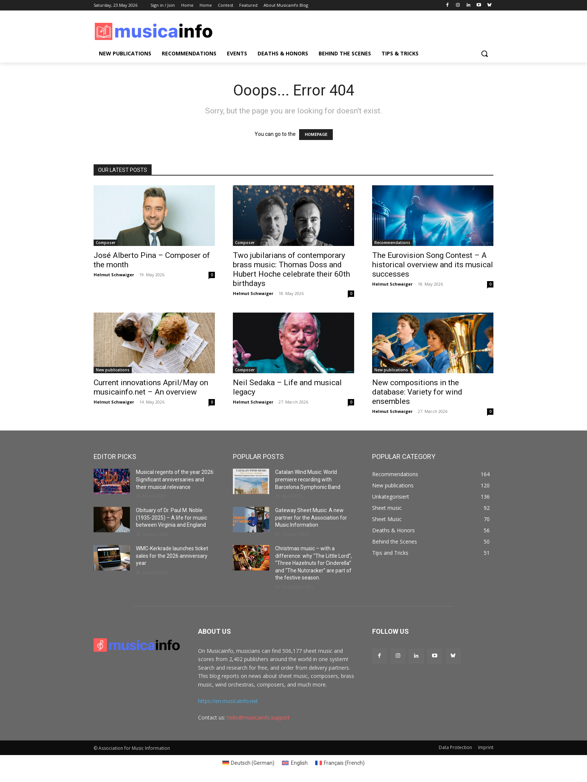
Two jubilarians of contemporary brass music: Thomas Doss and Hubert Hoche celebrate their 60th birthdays (291, 269)
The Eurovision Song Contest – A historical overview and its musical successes (432, 265)
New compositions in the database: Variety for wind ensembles (417, 392)
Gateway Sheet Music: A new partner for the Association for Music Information (311, 517)
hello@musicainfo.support (258, 717)
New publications (113, 369)
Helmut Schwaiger (114, 274)
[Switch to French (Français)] (340, 763)
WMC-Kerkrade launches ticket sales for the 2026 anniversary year (172, 555)
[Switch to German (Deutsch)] (249, 763)
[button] (484, 54)
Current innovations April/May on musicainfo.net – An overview (151, 387)
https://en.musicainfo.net (228, 701)
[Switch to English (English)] (294, 763)
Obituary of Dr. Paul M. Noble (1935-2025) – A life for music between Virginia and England (171, 517)
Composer (105, 242)
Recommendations (392, 242)
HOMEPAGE (316, 134)
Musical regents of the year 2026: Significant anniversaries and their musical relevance (175, 479)
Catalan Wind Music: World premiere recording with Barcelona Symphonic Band (307, 479)
